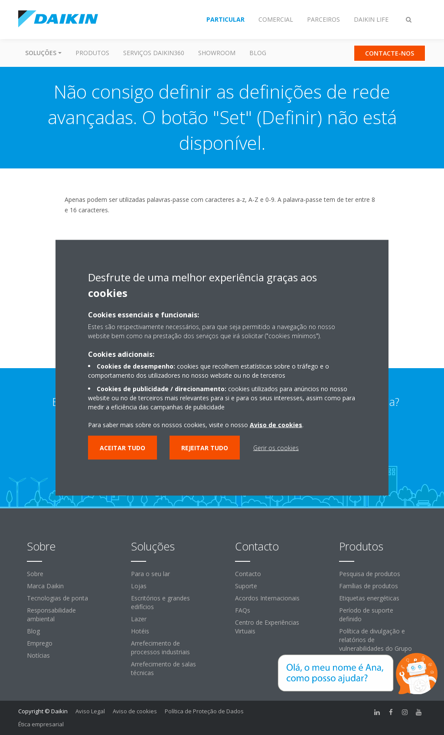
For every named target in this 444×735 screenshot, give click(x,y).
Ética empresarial (41, 724)
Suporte (246, 586)
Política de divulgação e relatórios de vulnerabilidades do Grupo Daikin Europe (375, 644)
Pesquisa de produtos (369, 574)
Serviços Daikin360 (153, 53)
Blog (257, 53)
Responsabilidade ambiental (51, 614)
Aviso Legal (90, 711)
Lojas (139, 586)
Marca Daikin (45, 586)
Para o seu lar (150, 574)
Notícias (38, 655)
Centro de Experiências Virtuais (267, 626)
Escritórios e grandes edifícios (160, 602)
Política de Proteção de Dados (204, 711)
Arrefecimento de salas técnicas (163, 668)
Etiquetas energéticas (369, 598)
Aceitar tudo (122, 447)
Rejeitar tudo (204, 447)
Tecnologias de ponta (57, 598)
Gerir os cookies (276, 447)
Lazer (139, 619)
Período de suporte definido (366, 614)
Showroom (216, 53)
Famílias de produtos (368, 586)
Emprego (39, 643)
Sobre (35, 574)
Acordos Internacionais (267, 598)
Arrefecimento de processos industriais (160, 647)
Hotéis (140, 631)
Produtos (92, 53)
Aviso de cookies (135, 711)
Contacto (248, 574)
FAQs (242, 610)
